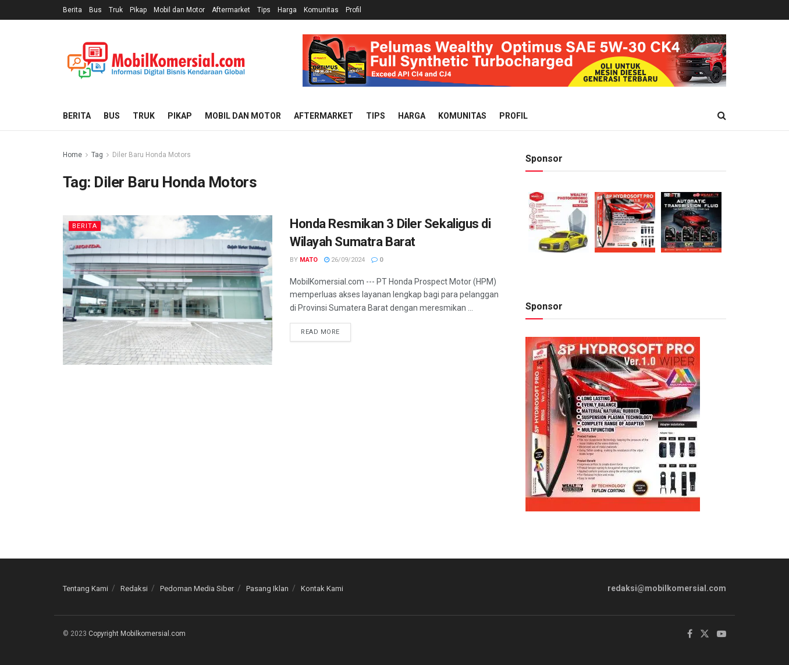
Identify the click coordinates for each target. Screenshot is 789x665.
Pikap (138, 10)
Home (72, 155)
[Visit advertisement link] (514, 60)
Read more (326, 329)
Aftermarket (231, 10)
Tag (97, 155)
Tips (264, 10)
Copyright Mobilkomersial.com (137, 634)
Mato (309, 260)
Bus (95, 10)
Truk (116, 10)
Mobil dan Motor (179, 10)
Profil (353, 10)
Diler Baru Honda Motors (151, 155)
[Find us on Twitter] (704, 634)
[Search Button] (721, 115)
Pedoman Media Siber (197, 588)
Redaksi (134, 588)
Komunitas (321, 10)
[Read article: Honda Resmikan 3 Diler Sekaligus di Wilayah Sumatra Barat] (167, 290)
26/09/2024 (344, 260)
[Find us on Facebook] (689, 634)
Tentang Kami (85, 588)
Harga (287, 10)
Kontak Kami (322, 588)
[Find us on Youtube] (721, 634)
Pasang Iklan (267, 588)
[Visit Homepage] (156, 61)
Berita (72, 10)
